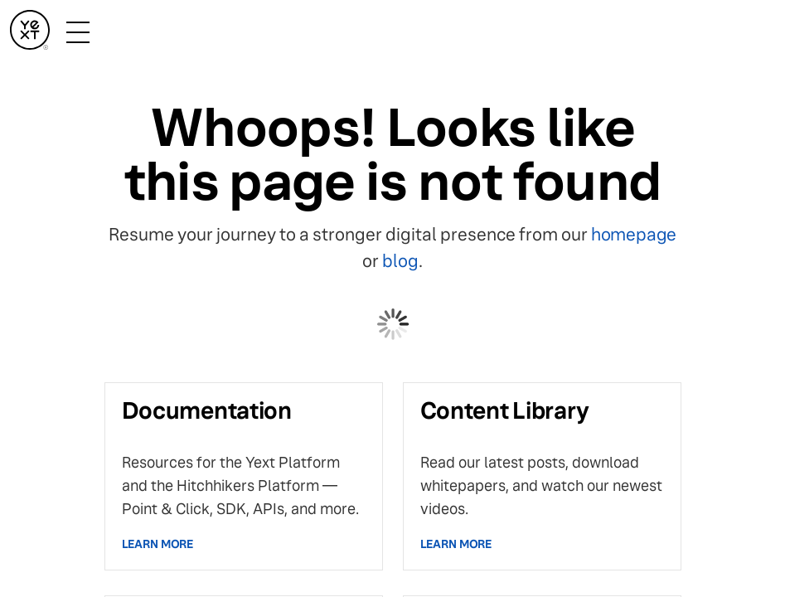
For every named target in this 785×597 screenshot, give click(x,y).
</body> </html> (392, 298)
